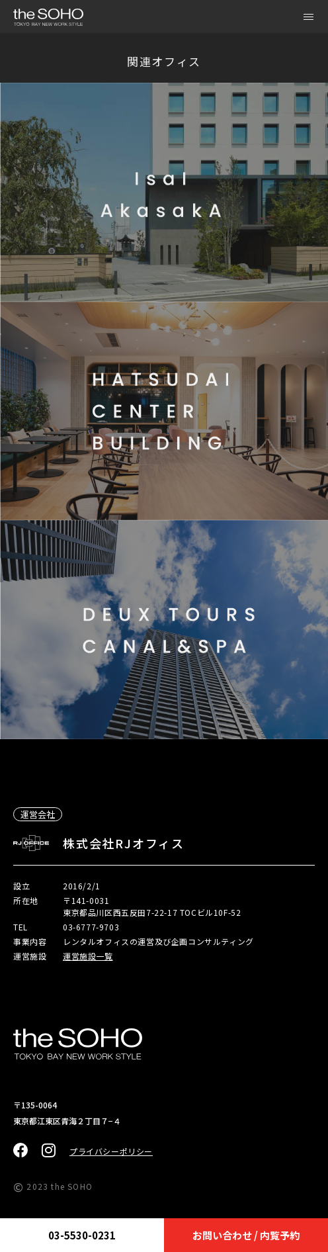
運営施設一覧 (88, 955)
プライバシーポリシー (111, 1151)
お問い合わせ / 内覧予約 (246, 1235)
